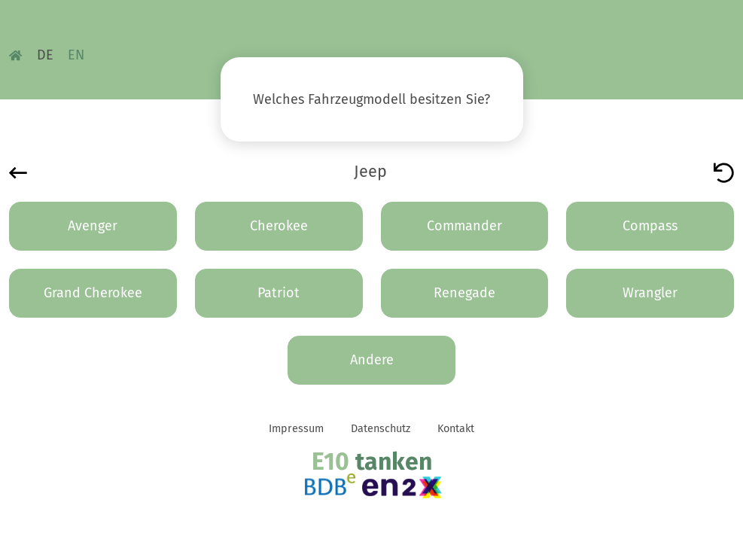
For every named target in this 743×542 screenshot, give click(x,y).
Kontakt (455, 428)
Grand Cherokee (93, 293)
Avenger (92, 226)
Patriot (278, 293)
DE (45, 55)
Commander (464, 226)
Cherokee (279, 226)
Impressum (296, 428)
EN (76, 55)
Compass (650, 226)
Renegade (464, 293)
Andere (372, 360)
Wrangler (650, 293)
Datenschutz (380, 428)
